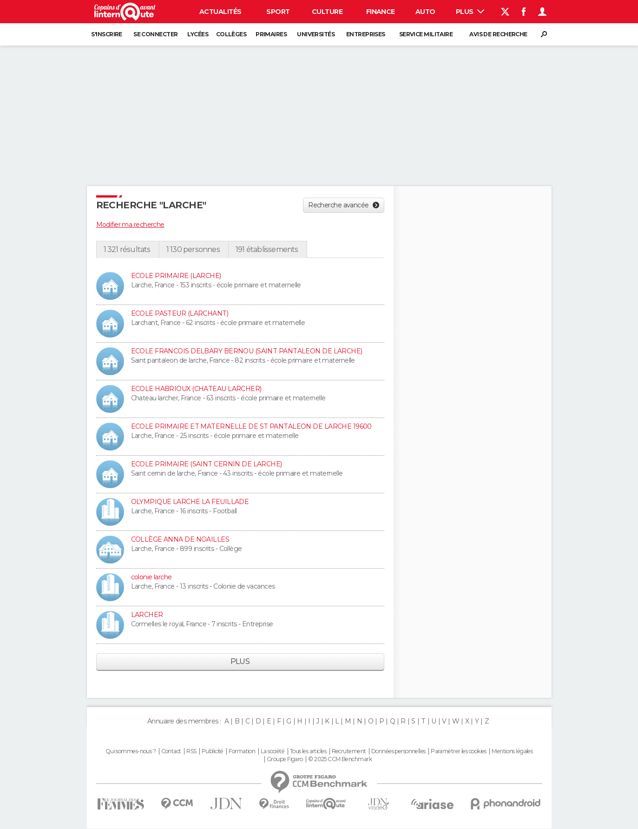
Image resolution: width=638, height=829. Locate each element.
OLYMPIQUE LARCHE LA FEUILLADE (190, 501)
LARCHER (147, 614)
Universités (316, 34)
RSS (191, 751)
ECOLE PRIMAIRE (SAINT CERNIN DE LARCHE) (206, 464)
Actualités (220, 11)
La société (272, 751)
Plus (470, 11)
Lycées (197, 34)
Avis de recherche (498, 34)
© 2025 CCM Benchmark (340, 759)
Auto (425, 11)
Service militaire (426, 34)
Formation (242, 751)
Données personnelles (398, 751)
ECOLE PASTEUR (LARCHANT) (180, 313)
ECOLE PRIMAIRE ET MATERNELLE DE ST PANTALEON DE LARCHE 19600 (251, 426)
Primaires (271, 34)
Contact (171, 751)
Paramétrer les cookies (459, 751)
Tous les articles (308, 751)
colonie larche (151, 577)
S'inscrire (106, 34)
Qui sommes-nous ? (130, 751)
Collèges (231, 34)
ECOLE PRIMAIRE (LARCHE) (176, 276)
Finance (380, 11)
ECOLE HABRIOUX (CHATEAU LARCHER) (196, 389)
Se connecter (155, 34)
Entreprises (365, 34)
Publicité (213, 751)
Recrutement (349, 751)
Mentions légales (512, 751)
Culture (327, 11)
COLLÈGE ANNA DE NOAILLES (180, 539)
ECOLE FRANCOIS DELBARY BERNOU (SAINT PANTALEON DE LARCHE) (246, 351)
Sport (277, 11)
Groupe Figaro (285, 759)
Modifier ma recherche (130, 224)
